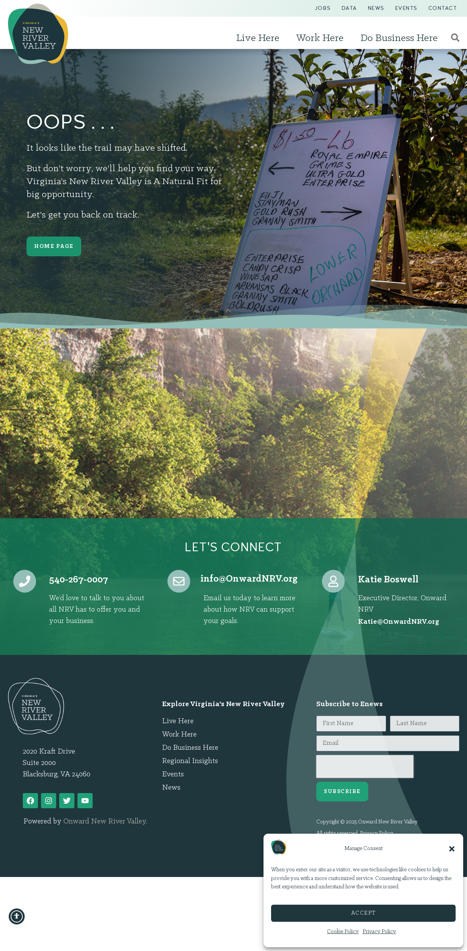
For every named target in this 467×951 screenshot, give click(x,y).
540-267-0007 (78, 580)
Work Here (321, 38)
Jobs (323, 8)
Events (406, 8)
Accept (363, 913)
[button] (452, 849)
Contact (442, 8)
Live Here (259, 38)
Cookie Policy (343, 932)
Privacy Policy (379, 932)
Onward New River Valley (104, 821)
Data (349, 8)
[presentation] (364, 766)
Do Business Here (401, 38)
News (376, 8)
